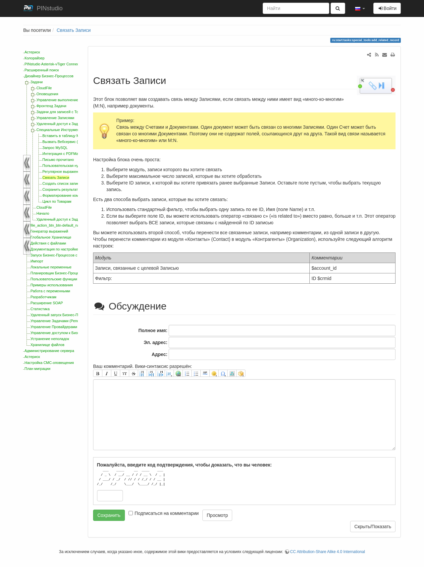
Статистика (40, 309)
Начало (42, 213)
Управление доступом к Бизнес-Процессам (66, 333)
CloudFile (44, 88)
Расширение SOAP (46, 303)
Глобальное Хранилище (50, 237)
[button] (360, 8)
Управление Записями (55, 118)
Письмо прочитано (58, 160)
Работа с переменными (50, 291)
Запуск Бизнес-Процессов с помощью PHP (66, 255)
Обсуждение (131, 306)
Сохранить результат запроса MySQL (74, 189)
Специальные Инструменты (59, 130)
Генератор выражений (49, 231)
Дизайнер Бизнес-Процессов (49, 76)
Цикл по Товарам (56, 201)
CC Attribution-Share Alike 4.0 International (327, 551)
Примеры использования (51, 285)
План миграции (37, 369)
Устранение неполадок (49, 339)
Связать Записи (74, 30)
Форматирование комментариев (69, 195)
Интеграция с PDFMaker (62, 154)
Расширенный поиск (42, 70)
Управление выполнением (58, 100)
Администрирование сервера (49, 351)
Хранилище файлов (47, 345)
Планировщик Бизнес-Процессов (58, 273)
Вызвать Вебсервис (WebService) (70, 142)
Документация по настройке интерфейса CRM (69, 249)
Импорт (36, 261)
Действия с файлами (48, 243)
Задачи (36, 82)
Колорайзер (34, 58)
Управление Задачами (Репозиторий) (62, 321)
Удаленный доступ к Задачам (61, 124)
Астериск (32, 52)
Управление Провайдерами (53, 327)
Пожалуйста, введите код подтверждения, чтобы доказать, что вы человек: (184, 464)
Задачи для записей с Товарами (63, 112)
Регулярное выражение (62, 172)
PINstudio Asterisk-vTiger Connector (54, 64)
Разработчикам (43, 297)
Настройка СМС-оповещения (49, 363)
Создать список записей (62, 183)
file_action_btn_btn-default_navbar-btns (62, 225)
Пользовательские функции (53, 279)
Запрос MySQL (55, 148)
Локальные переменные (51, 267)
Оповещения (47, 94)
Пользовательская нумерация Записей (75, 166)
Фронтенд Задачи (51, 106)
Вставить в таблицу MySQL (65, 136)
